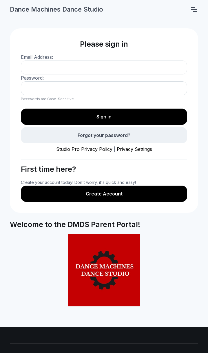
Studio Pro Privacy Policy (84, 149)
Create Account (104, 194)
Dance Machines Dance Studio (56, 9)
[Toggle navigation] (193, 9)
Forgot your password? (104, 135)
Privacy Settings (134, 149)
